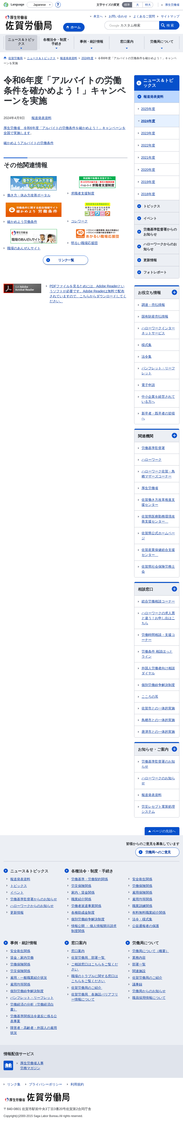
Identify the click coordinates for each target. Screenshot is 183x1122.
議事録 (137, 984)
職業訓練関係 (142, 905)
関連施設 (139, 971)
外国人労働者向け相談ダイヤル (158, 670)
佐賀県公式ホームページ (158, 535)
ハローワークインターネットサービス (158, 330)
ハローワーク (152, 459)
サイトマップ (170, 16)
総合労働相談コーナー (158, 601)
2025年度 (148, 109)
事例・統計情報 (23, 943)
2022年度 (148, 145)
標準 (127, 4)
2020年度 (148, 170)
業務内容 (139, 957)
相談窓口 (157, 589)
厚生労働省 (172, 4)
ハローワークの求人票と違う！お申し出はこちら (158, 618)
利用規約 (77, 1084)
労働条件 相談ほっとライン (157, 654)
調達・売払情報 (153, 305)
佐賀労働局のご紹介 (86, 987)
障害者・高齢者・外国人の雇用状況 (33, 1030)
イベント (150, 218)
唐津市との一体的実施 (158, 732)
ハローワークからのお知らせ (160, 246)
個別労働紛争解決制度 (158, 685)
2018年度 (148, 194)
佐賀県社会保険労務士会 (158, 569)
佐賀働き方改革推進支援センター (158, 502)
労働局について (145, 943)
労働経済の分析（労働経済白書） (32, 1006)
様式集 (147, 345)
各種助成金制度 (83, 912)
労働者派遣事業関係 (86, 905)
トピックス (151, 206)
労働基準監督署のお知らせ (158, 764)
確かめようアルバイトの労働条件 (29, 143)
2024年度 (148, 121)
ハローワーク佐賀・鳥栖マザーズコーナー (158, 473)
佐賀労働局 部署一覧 (88, 957)
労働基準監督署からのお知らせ (160, 231)
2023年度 (148, 133)
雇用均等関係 (142, 899)
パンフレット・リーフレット (158, 370)
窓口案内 (78, 943)
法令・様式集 (142, 919)
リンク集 (13, 1084)
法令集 (147, 356)
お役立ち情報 (157, 292)
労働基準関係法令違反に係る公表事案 (33, 1018)
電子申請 (148, 385)
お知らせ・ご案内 (157, 749)
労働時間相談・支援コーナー (158, 637)
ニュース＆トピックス (158, 83)
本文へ (98, 16)
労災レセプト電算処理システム (158, 809)
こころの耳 (150, 696)
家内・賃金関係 (83, 892)
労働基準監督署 (153, 448)
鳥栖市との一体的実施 (158, 720)
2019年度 (148, 182)
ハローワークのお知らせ (158, 780)
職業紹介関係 (81, 899)
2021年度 (148, 157)
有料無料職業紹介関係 (149, 912)
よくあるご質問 (144, 16)
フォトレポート (155, 272)
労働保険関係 (142, 885)
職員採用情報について (149, 997)
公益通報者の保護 (145, 926)
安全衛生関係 (142, 879)
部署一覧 (139, 964)
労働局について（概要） (150, 951)
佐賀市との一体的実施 (158, 708)
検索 (171, 25)
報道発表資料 (41, 118)
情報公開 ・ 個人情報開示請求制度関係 (94, 928)
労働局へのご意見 (158, 852)
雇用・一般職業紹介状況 (28, 977)
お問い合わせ (118, 16)
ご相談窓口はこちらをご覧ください (94, 966)
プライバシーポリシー (45, 1084)
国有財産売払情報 (155, 316)
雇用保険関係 (142, 892)
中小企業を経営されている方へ (158, 399)
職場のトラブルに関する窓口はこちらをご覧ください (94, 978)
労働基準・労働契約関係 (89, 879)
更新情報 (150, 260)
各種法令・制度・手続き (92, 871)
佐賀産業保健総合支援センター (158, 552)
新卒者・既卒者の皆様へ (158, 415)
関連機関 (157, 435)
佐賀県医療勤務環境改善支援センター (158, 518)
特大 (148, 4)
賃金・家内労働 (22, 957)
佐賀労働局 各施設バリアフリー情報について (94, 996)
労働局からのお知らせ (149, 991)
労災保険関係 (81, 885)
